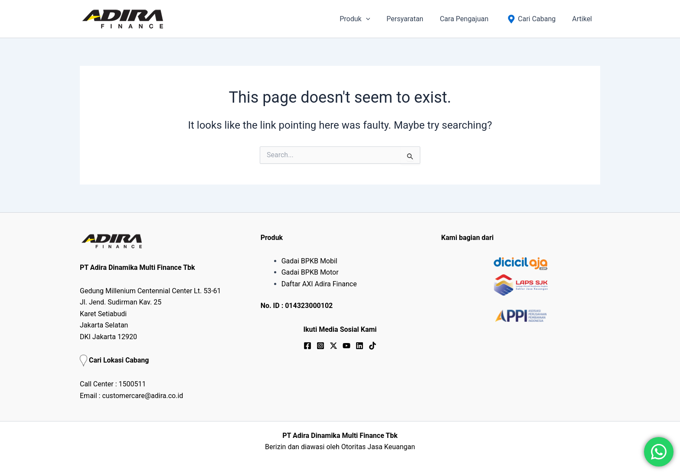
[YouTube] (346, 346)
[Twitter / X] (333, 346)
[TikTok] (372, 346)
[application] (377, 19)
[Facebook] (307, 346)
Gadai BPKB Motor (310, 272)
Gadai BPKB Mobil (309, 261)
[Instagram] (320, 346)
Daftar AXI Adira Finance (319, 284)
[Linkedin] (359, 346)
